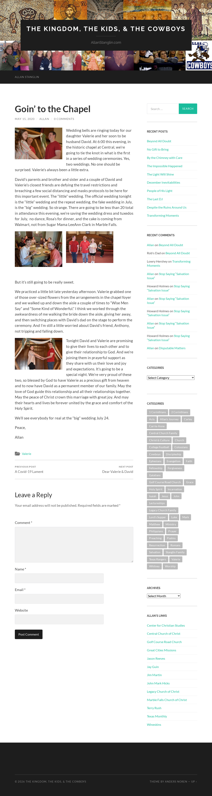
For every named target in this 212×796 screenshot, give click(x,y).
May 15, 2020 (25, 118)
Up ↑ (194, 781)
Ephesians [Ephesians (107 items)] (155, 461)
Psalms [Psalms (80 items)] (171, 538)
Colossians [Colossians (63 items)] (181, 447)
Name (20, 569)
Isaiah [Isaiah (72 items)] (152, 496)
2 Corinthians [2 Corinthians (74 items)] (179, 412)
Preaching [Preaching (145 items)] (155, 538)
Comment (23, 522)
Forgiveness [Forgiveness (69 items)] (175, 468)
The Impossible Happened (164, 166)
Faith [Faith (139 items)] (189, 461)
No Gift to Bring (157, 149)
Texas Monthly (157, 716)
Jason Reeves (156, 658)
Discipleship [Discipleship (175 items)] (173, 454)
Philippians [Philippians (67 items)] (156, 531)
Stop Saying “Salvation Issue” (168, 288)
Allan (44, 118)
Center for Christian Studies (166, 625)
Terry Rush (154, 708)
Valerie (26, 453)
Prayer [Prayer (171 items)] (172, 531)
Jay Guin (153, 667)
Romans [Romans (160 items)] (175, 545)
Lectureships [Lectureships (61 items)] (157, 503)
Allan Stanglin (27, 77)
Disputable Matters (172, 348)
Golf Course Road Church (164, 642)
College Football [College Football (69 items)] (159, 447)
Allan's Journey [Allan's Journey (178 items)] (169, 419)
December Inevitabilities (163, 182)
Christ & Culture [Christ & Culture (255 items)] (159, 440)
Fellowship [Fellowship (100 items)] (155, 468)
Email (20, 589)
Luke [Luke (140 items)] (174, 517)
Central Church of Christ (163, 633)
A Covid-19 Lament (29, 469)
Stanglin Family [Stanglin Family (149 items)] (175, 552)
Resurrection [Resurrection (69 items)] (157, 545)
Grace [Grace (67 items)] (189, 482)
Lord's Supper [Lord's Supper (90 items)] (157, 517)
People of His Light (159, 191)
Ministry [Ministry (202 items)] (171, 524)
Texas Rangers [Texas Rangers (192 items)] (157, 559)
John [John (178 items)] (176, 496)
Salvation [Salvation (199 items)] (154, 552)
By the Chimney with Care (164, 157)
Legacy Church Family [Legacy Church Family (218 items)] (162, 510)
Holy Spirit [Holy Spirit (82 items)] (155, 489)
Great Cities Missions (161, 650)
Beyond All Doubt (159, 141)
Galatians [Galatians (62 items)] (155, 475)
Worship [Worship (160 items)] (170, 566)
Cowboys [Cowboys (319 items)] (155, 454)
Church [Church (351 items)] (179, 440)
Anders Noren (176, 781)
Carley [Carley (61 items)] (188, 419)
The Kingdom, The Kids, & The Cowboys (106, 28)
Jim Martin (154, 675)
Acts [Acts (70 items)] (152, 419)
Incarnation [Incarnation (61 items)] (175, 489)
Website (21, 610)
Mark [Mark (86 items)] (185, 517)
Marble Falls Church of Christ (167, 700)
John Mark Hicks (158, 683)
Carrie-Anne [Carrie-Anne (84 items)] (157, 426)
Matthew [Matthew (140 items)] (154, 524)
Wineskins (154, 724)
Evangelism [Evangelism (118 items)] (174, 461)
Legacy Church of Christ (163, 691)
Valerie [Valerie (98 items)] (175, 559)
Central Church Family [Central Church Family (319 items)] (163, 433)
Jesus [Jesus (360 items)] (165, 496)
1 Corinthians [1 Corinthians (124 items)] (157, 412)
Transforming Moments (163, 215)
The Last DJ (155, 199)
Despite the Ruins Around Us (166, 207)
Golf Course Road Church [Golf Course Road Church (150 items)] (165, 482)
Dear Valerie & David (117, 469)
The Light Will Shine (160, 174)
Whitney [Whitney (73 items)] (154, 566)
